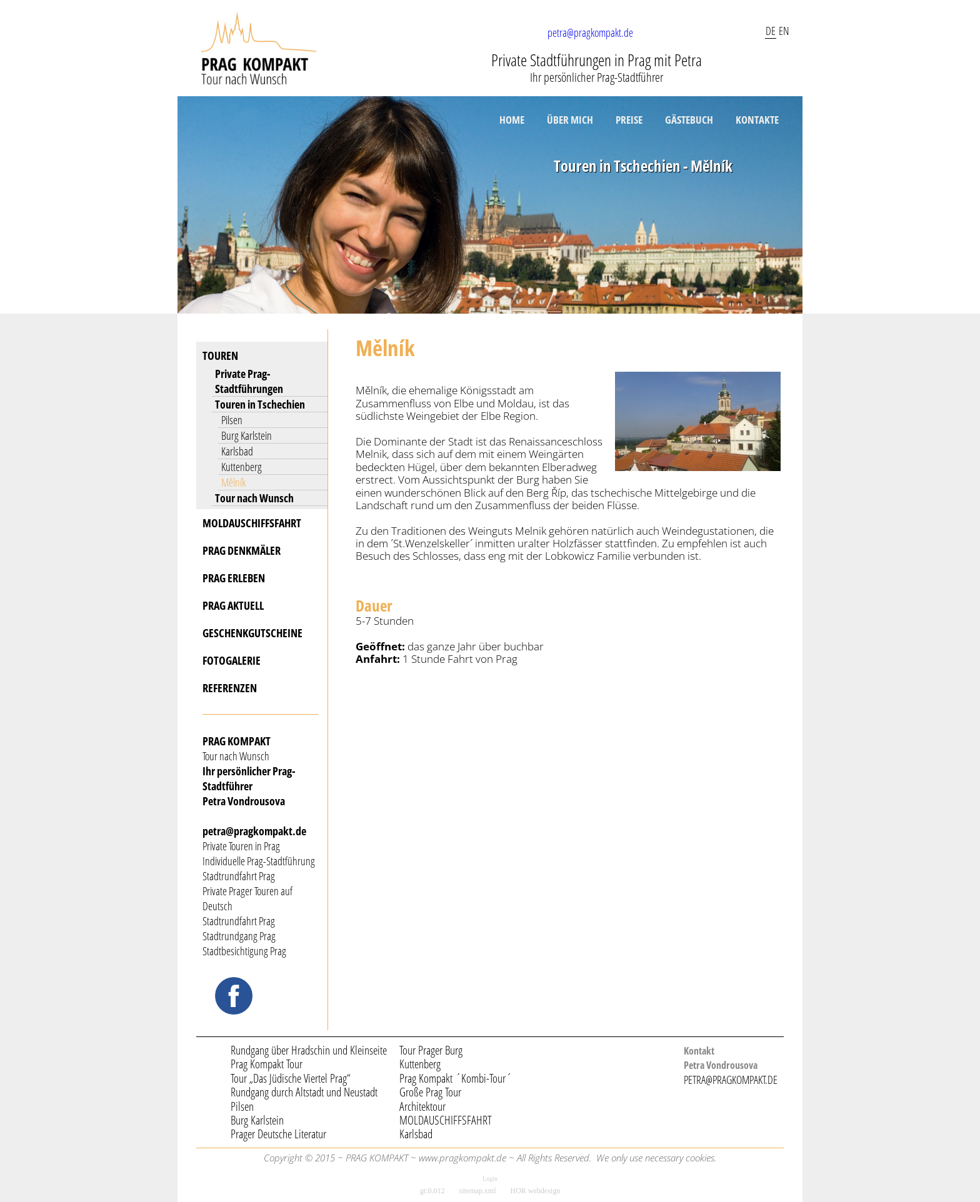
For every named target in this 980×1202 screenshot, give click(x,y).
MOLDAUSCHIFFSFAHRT (251, 522)
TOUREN (220, 355)
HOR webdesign (536, 1190)
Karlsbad (237, 451)
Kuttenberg (241, 466)
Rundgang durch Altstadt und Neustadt (304, 1092)
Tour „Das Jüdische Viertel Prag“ (291, 1078)
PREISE (629, 119)
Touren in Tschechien (260, 404)
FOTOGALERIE (231, 660)
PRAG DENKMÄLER (241, 550)
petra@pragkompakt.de (590, 32)
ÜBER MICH (570, 119)
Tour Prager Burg (430, 1050)
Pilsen (231, 419)
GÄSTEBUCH (689, 119)
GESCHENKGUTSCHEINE (252, 632)
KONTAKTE (757, 119)
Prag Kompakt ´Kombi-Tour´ (455, 1078)
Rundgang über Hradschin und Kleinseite (309, 1050)
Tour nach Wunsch (254, 497)
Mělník (233, 482)
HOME (511, 119)
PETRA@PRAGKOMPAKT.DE (731, 1079)
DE (771, 30)
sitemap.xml (477, 1190)
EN (784, 30)
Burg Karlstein (246, 435)
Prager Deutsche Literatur (278, 1134)
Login (490, 1178)
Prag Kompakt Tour (266, 1064)
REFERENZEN (229, 687)
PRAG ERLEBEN (233, 577)
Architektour (422, 1106)
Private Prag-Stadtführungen (249, 381)
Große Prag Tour (430, 1092)
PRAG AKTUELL (233, 605)
